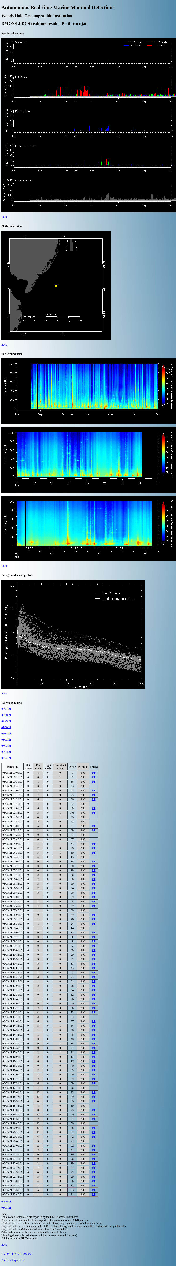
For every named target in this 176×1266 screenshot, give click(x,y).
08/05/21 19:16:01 (12, 1114)
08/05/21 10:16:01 (12, 954)
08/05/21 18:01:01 (12, 1092)
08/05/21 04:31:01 (12, 852)
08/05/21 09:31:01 (12, 941)
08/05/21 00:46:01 (12, 786)
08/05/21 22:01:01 (12, 1163)
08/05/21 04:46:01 (12, 857)
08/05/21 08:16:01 (12, 919)
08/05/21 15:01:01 (12, 1039)
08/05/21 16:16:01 (12, 1061)
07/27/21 (6, 708)
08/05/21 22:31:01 (12, 1172)
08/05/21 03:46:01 (12, 839)
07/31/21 (6, 733)
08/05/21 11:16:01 (12, 972)
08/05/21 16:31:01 (12, 1065)
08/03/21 (6, 751)
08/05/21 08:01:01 (12, 914)
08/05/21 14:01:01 (12, 1021)
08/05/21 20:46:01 (12, 1141)
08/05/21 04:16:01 (12, 848)
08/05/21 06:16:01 (12, 883)
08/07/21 (6, 1207)
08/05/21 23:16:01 (12, 1185)
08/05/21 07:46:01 (12, 910)
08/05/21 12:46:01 (12, 999)
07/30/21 (6, 727)
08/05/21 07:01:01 (12, 897)
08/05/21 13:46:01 (12, 1016)
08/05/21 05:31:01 (12, 870)
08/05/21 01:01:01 (12, 790)
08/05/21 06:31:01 (12, 888)
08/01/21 (6, 739)
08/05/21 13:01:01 (12, 1003)
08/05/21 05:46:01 (12, 874)
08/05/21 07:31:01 (12, 905)
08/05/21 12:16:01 (12, 990)
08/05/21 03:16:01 (12, 830)
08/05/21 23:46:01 (12, 1194)
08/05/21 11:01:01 (12, 968)
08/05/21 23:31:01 (12, 1189)
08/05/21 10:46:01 (12, 963)
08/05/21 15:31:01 (12, 1047)
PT (94, 772)
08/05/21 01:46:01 (12, 803)
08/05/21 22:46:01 (12, 1176)
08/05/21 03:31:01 (12, 834)
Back (4, 216)
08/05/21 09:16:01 (12, 937)
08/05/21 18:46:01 (12, 1105)
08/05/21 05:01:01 (12, 861)
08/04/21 (6, 758)
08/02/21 (6, 745)
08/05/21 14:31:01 (12, 1030)
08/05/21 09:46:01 (12, 945)
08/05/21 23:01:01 (12, 1181)
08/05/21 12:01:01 (12, 985)
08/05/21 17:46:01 (12, 1087)
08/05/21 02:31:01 (12, 817)
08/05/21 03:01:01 (12, 826)
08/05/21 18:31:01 (12, 1101)
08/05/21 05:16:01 (12, 865)
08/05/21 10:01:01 (12, 950)
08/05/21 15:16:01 (12, 1043)
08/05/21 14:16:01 (12, 1025)
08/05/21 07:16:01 (12, 901)
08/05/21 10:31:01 (12, 959)
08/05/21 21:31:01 (12, 1154)
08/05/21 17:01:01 (12, 1074)
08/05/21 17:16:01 (12, 1079)
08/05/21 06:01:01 (12, 879)
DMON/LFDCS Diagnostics (17, 1253)
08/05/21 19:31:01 (12, 1118)
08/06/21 (6, 1201)
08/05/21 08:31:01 (12, 923)
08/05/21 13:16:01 (12, 1008)
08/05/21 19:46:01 (12, 1123)
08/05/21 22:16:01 (12, 1167)
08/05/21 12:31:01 (12, 994)
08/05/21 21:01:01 (12, 1145)
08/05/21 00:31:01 (12, 781)
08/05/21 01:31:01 (12, 799)
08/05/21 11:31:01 (12, 976)
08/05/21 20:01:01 (12, 1127)
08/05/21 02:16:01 (12, 812)
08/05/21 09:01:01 (12, 932)
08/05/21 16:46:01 (12, 1070)
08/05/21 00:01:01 (12, 772)
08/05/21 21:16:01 (12, 1150)
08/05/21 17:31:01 (12, 1083)
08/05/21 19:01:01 (12, 1110)
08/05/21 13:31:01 (12, 1012)
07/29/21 (6, 721)
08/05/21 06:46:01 (12, 892)
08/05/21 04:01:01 (12, 843)
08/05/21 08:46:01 (12, 928)
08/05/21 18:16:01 (12, 1096)
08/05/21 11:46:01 (12, 981)
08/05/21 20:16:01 (12, 1132)
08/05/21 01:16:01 (12, 794)
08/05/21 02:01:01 (12, 808)
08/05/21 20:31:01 (12, 1136)
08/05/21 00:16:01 (12, 777)
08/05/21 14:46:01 (12, 1034)
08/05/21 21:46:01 (12, 1158)
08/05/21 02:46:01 (12, 821)
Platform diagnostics (12, 1259)
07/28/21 (6, 715)
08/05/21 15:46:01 (12, 1052)
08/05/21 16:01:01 (12, 1056)
